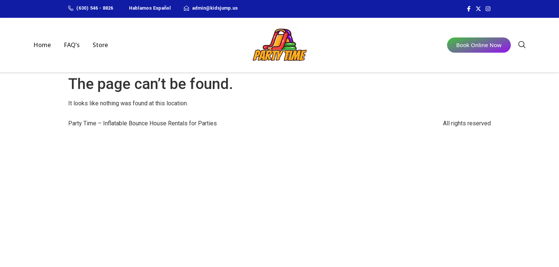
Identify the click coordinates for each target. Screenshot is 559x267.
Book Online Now (479, 45)
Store (100, 45)
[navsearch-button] (522, 46)
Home (42, 45)
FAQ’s (72, 45)
